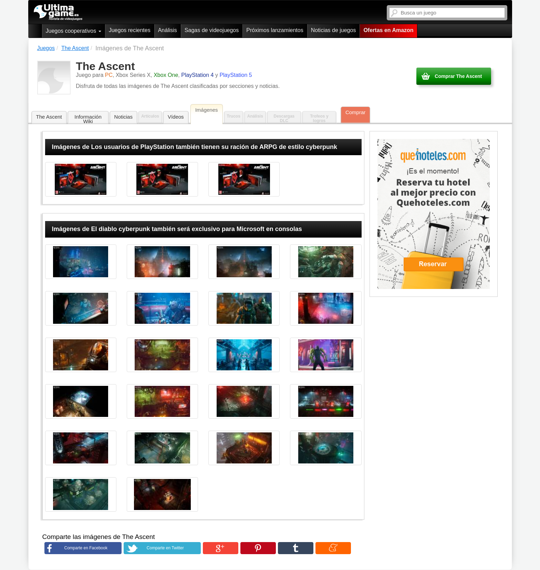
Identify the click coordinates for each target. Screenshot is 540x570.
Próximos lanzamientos (274, 30)
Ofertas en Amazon (388, 30)
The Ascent (49, 117)
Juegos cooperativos (73, 31)
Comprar (355, 112)
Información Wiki (87, 119)
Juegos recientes (129, 30)
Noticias (123, 117)
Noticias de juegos (333, 30)
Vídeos (176, 117)
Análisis (167, 30)
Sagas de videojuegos (212, 30)
